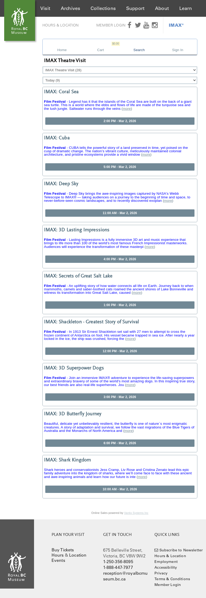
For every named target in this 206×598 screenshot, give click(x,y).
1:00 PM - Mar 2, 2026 (120, 305)
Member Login (110, 25)
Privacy (161, 573)
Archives (70, 8)
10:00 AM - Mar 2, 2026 (120, 489)
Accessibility (165, 567)
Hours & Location (60, 25)
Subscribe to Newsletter (181, 550)
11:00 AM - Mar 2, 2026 (120, 213)
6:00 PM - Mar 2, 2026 (120, 443)
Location (77, 555)
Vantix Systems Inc (136, 512)
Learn (185, 8)
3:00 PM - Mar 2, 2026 (120, 397)
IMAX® (176, 25)
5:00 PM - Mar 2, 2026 (120, 167)
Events (58, 560)
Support (135, 8)
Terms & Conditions (172, 579)
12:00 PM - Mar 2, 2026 (120, 351)
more (127, 109)
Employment (166, 561)
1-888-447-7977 (118, 567)
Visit (45, 8)
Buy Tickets (63, 549)
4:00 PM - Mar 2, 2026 (120, 259)
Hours (58, 555)
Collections (103, 8)
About (162, 8)
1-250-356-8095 (118, 561)
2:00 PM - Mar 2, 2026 (120, 121)
